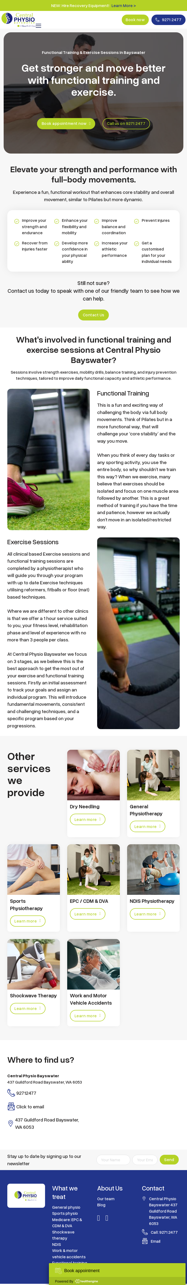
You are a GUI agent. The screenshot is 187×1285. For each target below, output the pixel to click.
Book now (133, 19)
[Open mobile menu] (38, 26)
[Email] (145, 1161)
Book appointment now (65, 123)
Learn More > (124, 5)
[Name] (113, 1161)
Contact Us (93, 315)
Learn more (88, 819)
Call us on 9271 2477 (127, 123)
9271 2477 (168, 19)
